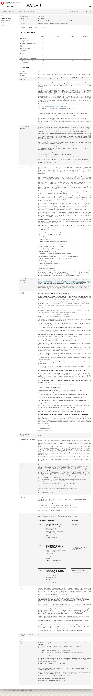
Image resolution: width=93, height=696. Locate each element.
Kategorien (44, 27)
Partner (20, 11)
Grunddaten (23, 27)
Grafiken (3, 23)
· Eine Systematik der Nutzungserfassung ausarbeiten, (52, 106)
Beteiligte (36, 27)
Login (2, 25)
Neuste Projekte (5, 20)
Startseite (4, 11)
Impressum (31, 11)
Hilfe (25, 11)
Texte (30, 27)
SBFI (9, 690)
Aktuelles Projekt (6, 18)
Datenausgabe (12, 11)
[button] (90, 6)
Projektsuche (4, 16)
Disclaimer (30, 690)
